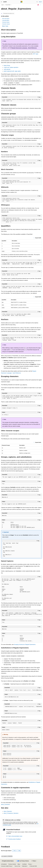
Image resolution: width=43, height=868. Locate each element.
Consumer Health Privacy (6, 866)
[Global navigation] (1, 2)
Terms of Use (17, 866)
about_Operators (8, 811)
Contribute (24, 864)
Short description (5, 18)
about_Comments (5, 804)
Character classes (6, 24)
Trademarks (24, 866)
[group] (21, 126)
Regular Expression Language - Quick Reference (24, 47)
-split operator (7, 69)
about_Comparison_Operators (11, 813)
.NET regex (35, 53)
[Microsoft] (21, 2)
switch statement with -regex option (12, 71)
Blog (19, 864)
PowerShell (7, 4)
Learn (2, 4)
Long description (5, 20)
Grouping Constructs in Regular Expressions (24, 644)
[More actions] (41, 5)
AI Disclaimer (4, 864)
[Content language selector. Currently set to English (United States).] (7, 861)
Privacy (29, 864)
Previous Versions (12, 864)
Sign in (40, 1)
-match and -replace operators (11, 67)
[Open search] (37, 2)
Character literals (5, 22)
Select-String (7, 65)
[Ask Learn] (38, 5)
